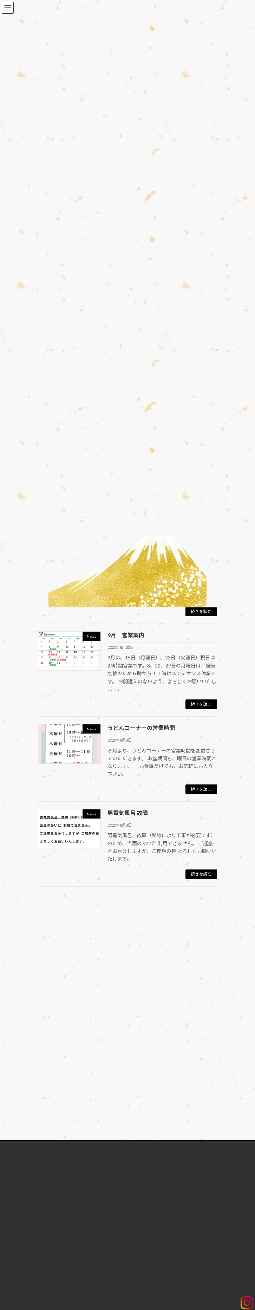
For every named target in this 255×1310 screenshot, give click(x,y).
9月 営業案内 (125, 635)
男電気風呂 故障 (127, 812)
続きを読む (201, 611)
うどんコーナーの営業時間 (141, 727)
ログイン (51, 925)
